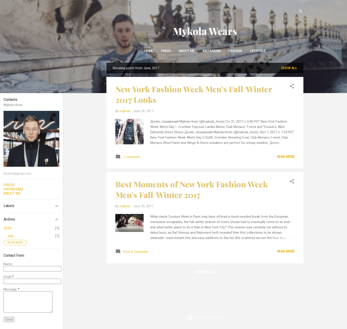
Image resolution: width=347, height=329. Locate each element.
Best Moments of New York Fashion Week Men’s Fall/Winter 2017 (191, 189)
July (10, 236)
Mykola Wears (205, 30)
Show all (289, 68)
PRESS (9, 185)
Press (166, 51)
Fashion (235, 51)
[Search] (300, 12)
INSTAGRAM (211, 51)
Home (148, 51)
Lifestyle (258, 51)
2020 (8, 228)
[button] (292, 87)
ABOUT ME (12, 193)
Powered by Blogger (205, 317)
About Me (187, 51)
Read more (286, 157)
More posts (205, 272)
